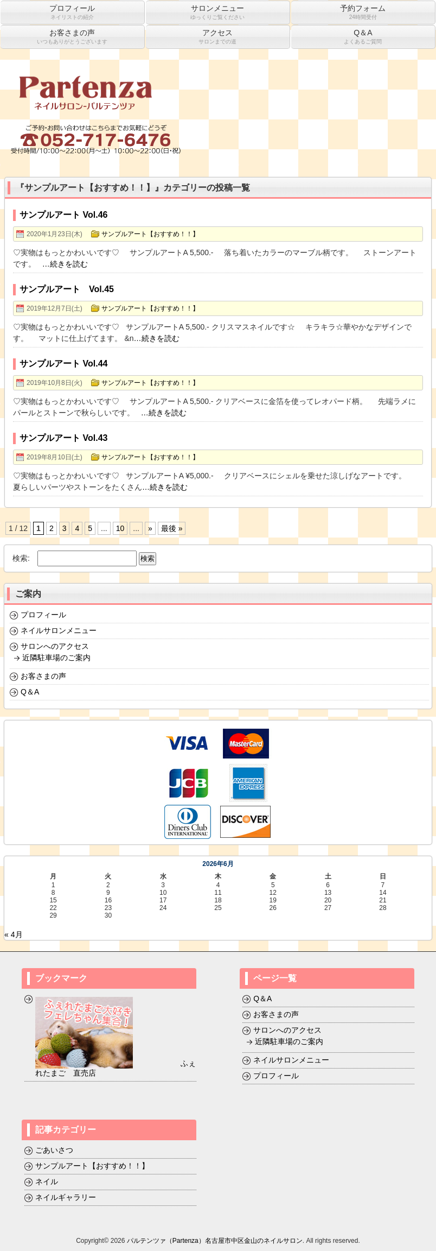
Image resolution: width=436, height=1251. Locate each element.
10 (120, 528)
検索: (21, 558)
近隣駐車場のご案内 (56, 657)
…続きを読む (65, 264)
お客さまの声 (43, 676)
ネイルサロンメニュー (59, 630)
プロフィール (43, 614)
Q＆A (30, 691)
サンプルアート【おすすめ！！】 (150, 234)
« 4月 (13, 934)
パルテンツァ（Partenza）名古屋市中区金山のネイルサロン (215, 1240)
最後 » (172, 528)
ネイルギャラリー (65, 1197)
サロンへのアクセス (55, 646)
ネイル (46, 1181)
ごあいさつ (54, 1150)
